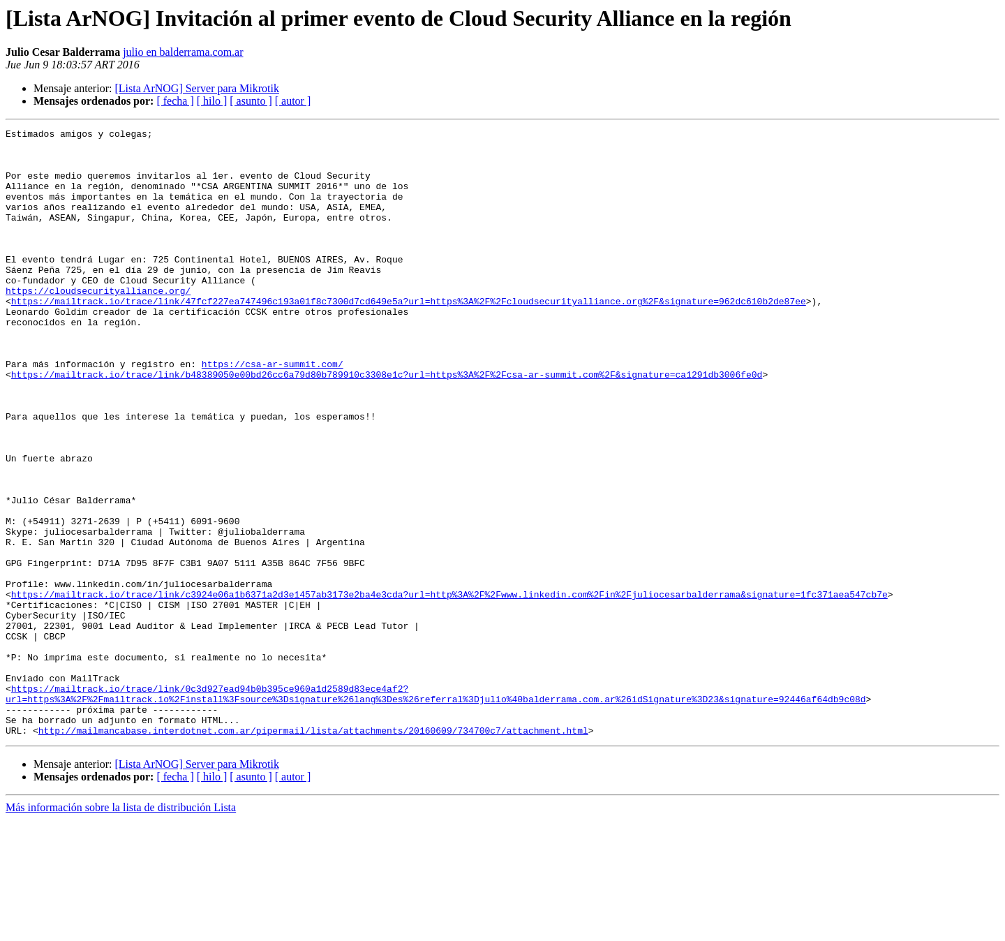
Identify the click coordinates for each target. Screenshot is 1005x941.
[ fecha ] (174, 101)
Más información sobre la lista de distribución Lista (121, 929)
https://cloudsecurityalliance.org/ (98, 324)
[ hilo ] (212, 101)
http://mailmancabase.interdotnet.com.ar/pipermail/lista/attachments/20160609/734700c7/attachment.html (313, 851)
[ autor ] (293, 101)
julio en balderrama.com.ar (183, 52)
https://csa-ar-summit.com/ (272, 412)
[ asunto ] (250, 101)
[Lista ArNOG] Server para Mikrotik (196, 88)
